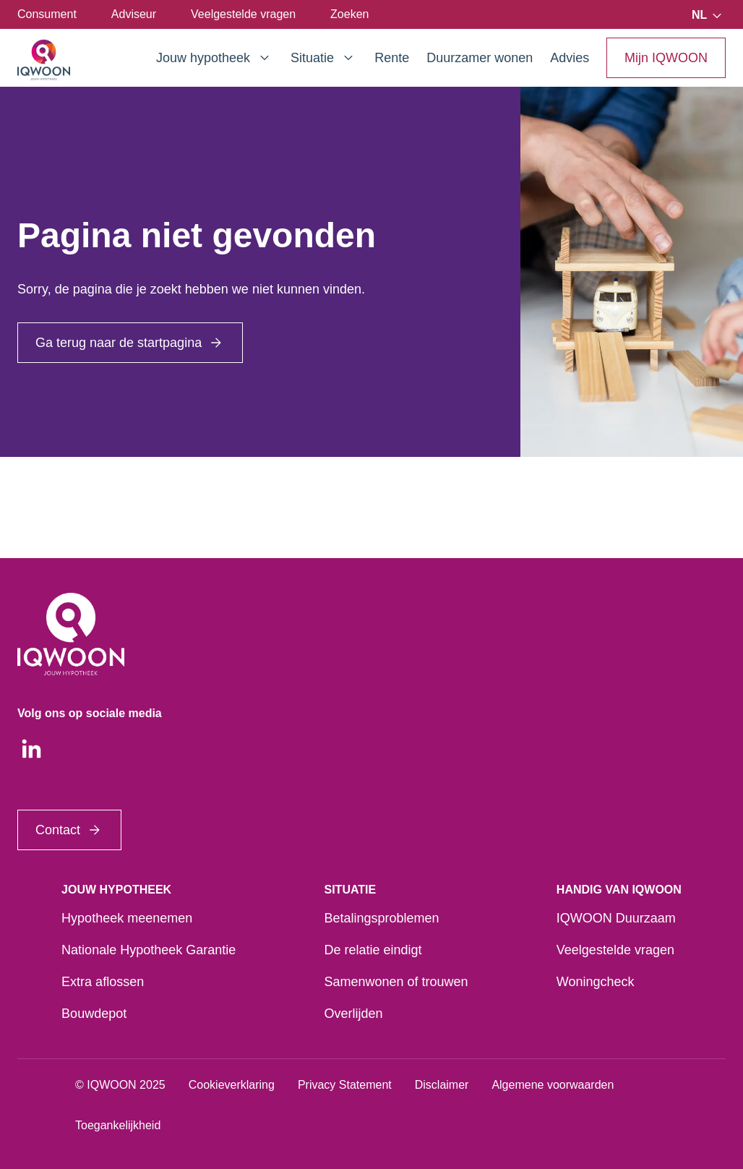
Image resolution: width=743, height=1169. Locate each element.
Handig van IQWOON (619, 889)
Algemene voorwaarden (552, 1085)
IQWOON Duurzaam (616, 918)
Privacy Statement (345, 1085)
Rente (391, 58)
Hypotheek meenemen (126, 918)
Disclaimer (442, 1085)
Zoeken (349, 14)
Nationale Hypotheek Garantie (148, 950)
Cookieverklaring (232, 1085)
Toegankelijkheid (117, 1125)
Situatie (324, 58)
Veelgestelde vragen (243, 14)
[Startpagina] (43, 60)
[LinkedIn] (31, 749)
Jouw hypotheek (214, 58)
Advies (569, 58)
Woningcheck (596, 982)
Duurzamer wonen (479, 58)
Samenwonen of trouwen (396, 982)
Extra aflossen (102, 982)
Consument (47, 14)
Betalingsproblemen (381, 918)
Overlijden (353, 1013)
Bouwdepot (93, 1013)
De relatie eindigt (372, 950)
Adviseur (133, 14)
